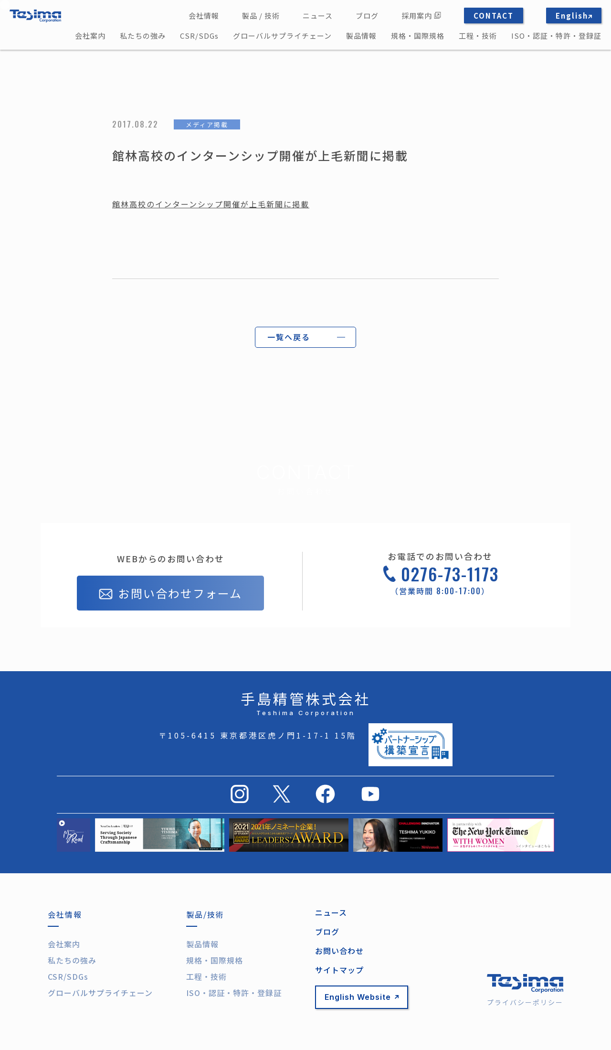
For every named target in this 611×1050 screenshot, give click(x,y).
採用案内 (421, 15)
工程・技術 (478, 36)
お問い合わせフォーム (170, 594)
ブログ (367, 16)
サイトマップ (339, 969)
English (574, 16)
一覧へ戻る (288, 337)
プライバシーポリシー (525, 1002)
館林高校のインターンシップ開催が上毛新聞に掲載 (210, 204)
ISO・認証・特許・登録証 (556, 36)
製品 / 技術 (261, 16)
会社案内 (90, 36)
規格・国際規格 (417, 36)
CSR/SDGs (199, 36)
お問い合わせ (339, 950)
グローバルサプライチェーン (282, 36)
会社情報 (204, 16)
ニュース (318, 16)
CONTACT (494, 16)
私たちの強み (143, 36)
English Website (362, 996)
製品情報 (361, 36)
